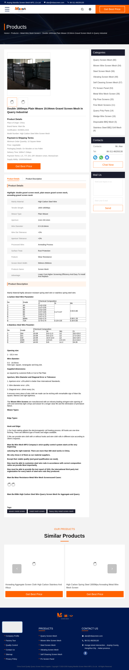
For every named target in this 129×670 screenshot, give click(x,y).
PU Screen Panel (47, 659)
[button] (16, 568)
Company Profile (12, 636)
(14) (103, 111)
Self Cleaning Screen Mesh (51, 654)
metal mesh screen (37, 511)
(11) (104, 105)
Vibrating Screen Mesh (49, 650)
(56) (104, 71)
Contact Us (10, 650)
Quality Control (12, 645)
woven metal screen (17, 511)
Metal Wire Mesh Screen (30, 33)
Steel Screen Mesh (47, 645)
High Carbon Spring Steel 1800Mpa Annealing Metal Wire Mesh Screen (92, 586)
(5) (105, 122)
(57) (107, 82)
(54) (107, 66)
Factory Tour (11, 641)
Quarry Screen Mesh (48, 636)
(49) (105, 77)
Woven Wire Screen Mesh (50, 641)
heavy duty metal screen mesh (61, 511)
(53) (103, 88)
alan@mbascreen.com (54, 3)
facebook (85, 653)
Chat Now (108, 164)
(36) (106, 94)
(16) (104, 116)
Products (14, 33)
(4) (107, 129)
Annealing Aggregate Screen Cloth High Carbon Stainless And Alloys (33, 586)
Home (6, 33)
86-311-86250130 (75, 3)
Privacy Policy (11, 659)
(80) (104, 60)
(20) (103, 99)
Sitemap (9, 654)
